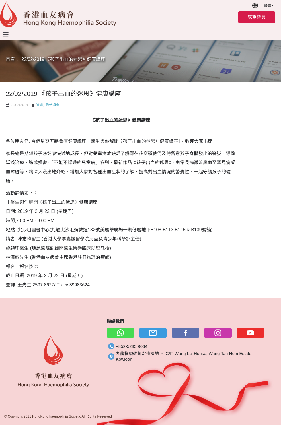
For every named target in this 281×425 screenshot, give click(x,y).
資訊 (39, 105)
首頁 (10, 59)
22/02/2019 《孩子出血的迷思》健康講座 (63, 59)
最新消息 (52, 105)
